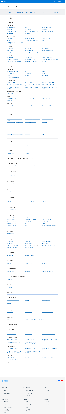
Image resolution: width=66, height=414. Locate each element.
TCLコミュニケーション (46, 221)
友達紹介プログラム (46, 38)
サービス (55, 1)
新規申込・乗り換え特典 (29, 38)
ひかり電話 (27, 126)
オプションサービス (11, 73)
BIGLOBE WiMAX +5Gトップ (13, 300)
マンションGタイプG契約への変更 (48, 84)
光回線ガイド (44, 29)
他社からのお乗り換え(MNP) (47, 271)
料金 (25, 71)
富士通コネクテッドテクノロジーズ (49, 225)
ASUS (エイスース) (28, 217)
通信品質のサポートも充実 (12, 59)
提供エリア (9, 29)
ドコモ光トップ (10, 144)
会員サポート (48, 404)
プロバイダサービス (7, 406)
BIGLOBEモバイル (7, 392)
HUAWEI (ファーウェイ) (47, 217)
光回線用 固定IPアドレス (8, 407)
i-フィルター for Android (13, 247)
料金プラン (9, 174)
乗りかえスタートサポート (47, 105)
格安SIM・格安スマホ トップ (13, 166)
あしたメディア (48, 392)
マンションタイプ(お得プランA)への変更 (32, 85)
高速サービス (10, 100)
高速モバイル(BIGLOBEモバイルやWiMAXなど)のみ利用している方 (14, 352)
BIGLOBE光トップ (11, 27)
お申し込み (27, 33)
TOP (10, 373)
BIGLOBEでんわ (11, 243)
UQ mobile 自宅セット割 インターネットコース (15, 43)
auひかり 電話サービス (11, 98)
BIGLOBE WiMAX (7, 393)
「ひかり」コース (10, 153)
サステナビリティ (28, 404)
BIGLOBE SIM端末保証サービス (48, 245)
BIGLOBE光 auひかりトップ (13, 71)
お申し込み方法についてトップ (13, 339)
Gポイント (44, 61)
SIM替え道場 (9, 287)
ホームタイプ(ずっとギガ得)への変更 (14, 84)
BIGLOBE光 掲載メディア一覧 (13, 365)
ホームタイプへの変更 (29, 82)
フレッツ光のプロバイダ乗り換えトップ (15, 134)
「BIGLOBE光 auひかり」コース (13, 342)
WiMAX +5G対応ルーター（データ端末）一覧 (14, 302)
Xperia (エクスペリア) (11, 225)
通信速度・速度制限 (28, 302)
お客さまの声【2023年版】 (30, 59)
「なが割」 (27, 153)
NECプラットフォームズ (12, 221)
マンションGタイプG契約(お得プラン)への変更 (14, 88)
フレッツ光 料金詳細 (47, 119)
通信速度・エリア (45, 166)
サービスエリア (45, 302)
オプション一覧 (10, 48)
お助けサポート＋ (28, 389)
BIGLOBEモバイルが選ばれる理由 (31, 166)
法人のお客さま (5, 399)
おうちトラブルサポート (46, 98)
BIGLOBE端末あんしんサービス (32, 245)
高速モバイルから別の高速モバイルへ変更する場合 (32, 352)
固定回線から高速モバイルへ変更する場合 (50, 349)
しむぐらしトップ (10, 279)
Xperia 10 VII (27, 199)
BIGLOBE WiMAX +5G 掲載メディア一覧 (32, 365)
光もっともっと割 (28, 129)
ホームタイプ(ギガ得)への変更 (48, 82)
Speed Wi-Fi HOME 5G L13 (13, 314)
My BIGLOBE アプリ (29, 241)
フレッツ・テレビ (10, 126)
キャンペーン (44, 71)
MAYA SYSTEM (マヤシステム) (31, 219)
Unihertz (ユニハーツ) (11, 223)
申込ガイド (9, 263)
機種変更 (26, 192)
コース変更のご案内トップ (12, 348)
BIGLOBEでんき (28, 357)
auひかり (5, 390)
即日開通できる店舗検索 (29, 255)
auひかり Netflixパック (12, 108)
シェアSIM (44, 174)
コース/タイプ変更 (11, 82)
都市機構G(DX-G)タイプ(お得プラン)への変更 (49, 88)
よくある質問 (10, 33)
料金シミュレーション (46, 27)
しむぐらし (47, 390)
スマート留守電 (45, 243)
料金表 (26, 27)
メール (47, 403)
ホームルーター (10, 312)
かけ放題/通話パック (29, 243)
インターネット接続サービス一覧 (48, 334)
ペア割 (8, 40)
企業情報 (59, 1)
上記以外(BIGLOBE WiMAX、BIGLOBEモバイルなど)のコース (31, 343)
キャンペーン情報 (28, 334)
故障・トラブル (10, 307)
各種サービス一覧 (10, 357)
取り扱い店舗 (10, 255)
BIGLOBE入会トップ (11, 334)
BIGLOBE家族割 (28, 174)
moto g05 (44, 201)
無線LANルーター (10, 50)
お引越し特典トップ (11, 93)
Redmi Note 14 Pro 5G (29, 201)
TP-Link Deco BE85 (11, 52)
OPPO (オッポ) (28, 221)
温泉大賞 (47, 389)
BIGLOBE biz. (6, 401)
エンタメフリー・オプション (47, 241)
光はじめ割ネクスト (11, 129)
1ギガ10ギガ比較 (28, 57)
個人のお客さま (5, 385)
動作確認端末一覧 (10, 233)
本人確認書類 (27, 271)
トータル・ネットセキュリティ (30, 392)
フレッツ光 (5, 404)
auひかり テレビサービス (30, 98)
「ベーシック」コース (11, 359)
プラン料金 (27, 300)
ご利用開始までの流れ (11, 124)
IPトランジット (6, 412)
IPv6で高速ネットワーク (47, 57)
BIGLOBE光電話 (28, 48)
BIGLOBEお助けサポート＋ (31, 247)
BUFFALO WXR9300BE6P (47, 50)
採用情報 (26, 407)
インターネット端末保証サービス (30, 390)
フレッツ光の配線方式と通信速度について (50, 126)
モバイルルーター (28, 312)
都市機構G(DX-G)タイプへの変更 (31, 87)
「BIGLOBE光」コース (29, 339)
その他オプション (28, 395)
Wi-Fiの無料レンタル (46, 75)
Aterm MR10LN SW (11, 209)
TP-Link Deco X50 (29, 50)
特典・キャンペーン (46, 300)
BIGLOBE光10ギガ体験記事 (47, 31)
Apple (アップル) (10, 217)
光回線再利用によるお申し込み (31, 61)
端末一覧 (9, 192)
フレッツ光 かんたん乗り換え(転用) (14, 61)
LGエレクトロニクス (11, 219)
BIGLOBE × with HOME (47, 357)
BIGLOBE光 (6, 389)
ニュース (26, 406)
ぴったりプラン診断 (11, 175)
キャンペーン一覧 (10, 38)
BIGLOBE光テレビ (45, 48)
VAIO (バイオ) (27, 223)
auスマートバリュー (46, 40)
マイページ (47, 401)
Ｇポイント (27, 287)
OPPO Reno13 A (10, 201)
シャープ (26, 225)
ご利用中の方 (46, 399)
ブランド (26, 403)
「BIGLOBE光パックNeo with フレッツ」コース (49, 340)
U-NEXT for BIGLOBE (29, 393)
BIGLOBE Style (27, 409)
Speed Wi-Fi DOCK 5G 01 (47, 312)
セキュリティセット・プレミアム (31, 52)
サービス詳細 (44, 122)
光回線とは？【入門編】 (12, 31)
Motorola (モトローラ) (46, 219)
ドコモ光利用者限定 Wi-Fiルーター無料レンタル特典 (32, 144)
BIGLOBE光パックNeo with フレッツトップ (14, 119)
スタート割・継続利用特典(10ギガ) (32, 40)
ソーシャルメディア (28, 410)
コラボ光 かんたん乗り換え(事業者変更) (50, 59)
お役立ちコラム (45, 305)
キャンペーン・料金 (32, 119)
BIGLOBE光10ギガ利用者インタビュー (32, 31)
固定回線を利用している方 (30, 348)
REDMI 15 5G (45, 199)
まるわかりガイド (28, 263)
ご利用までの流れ (28, 29)
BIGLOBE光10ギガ (11, 57)
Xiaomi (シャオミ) (45, 223)
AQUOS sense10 (10, 199)
